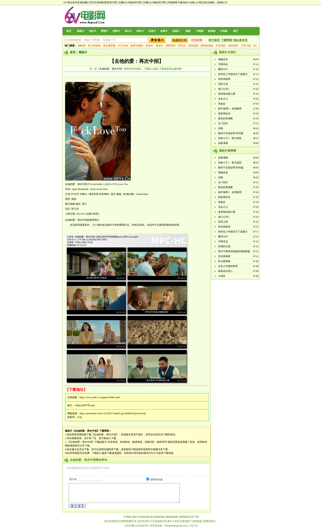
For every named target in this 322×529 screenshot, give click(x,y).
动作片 (92, 31)
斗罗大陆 (246, 45)
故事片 (164, 31)
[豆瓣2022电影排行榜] (154, 2)
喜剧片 (80, 31)
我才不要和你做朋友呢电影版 (234, 251)
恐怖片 (116, 31)
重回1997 (223, 69)
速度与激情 (137, 45)
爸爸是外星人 (225, 271)
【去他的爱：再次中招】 (136, 61)
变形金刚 (193, 45)
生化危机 (221, 45)
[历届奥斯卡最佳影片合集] (181, 2)
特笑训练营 (224, 79)
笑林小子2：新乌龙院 (230, 138)
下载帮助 (226, 40)
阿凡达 (182, 45)
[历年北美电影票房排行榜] (103, 2)
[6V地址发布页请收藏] (75, 2)
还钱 (220, 128)
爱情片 (104, 31)
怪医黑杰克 (224, 113)
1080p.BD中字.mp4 (85, 405)
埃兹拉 (221, 103)
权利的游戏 (207, 45)
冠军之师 (223, 84)
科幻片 (128, 31)
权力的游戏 (94, 45)
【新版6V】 (222, 2)
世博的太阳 (224, 246)
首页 (68, 31)
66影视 (193, 525)
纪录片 (152, 31)
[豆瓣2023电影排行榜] (130, 2)
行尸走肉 (123, 45)
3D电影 (224, 31)
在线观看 (196, 40)
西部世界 (171, 45)
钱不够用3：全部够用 (230, 108)
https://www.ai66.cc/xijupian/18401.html (100, 397)
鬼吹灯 (159, 45)
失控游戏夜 (224, 256)
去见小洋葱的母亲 (228, 266)
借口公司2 (223, 88)
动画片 (176, 31)
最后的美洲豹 (225, 118)
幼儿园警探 (224, 261)
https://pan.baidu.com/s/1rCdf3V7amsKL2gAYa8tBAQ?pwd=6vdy (113, 413)
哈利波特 (233, 45)
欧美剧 (211, 31)
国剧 (187, 31)
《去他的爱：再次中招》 (110, 68)
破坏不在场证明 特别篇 (230, 133)
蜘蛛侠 (81, 45)
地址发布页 (240, 40)
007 (255, 45)
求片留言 (214, 40)
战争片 (140, 31)
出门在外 (223, 123)
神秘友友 (223, 59)
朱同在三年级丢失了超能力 (233, 74)
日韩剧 (200, 31)
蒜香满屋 (223, 143)
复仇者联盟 (109, 45)
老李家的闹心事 (226, 93)
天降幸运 (223, 64)
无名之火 (223, 98)
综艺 (235, 31)
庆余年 (149, 45)
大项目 (221, 276)
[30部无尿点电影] (205, 2)
